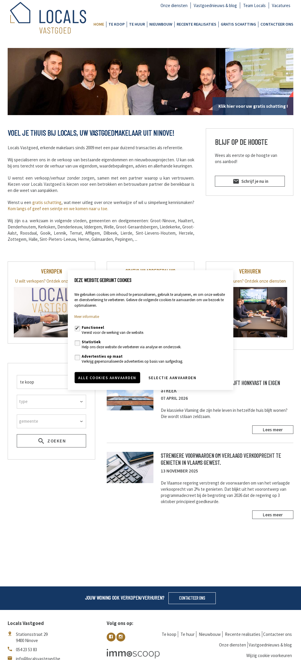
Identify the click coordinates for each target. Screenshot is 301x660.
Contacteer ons (276, 24)
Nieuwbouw (160, 24)
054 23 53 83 (26, 649)
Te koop (116, 24)
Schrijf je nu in (250, 182)
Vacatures (281, 5)
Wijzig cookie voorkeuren (269, 655)
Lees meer (273, 429)
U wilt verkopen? (30, 281)
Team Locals (254, 5)
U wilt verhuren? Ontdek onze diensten (250, 281)
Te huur (137, 24)
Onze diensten (174, 5)
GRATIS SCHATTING (238, 24)
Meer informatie (86, 316)
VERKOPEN (51, 271)
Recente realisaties (196, 24)
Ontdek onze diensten (67, 281)
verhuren (249, 271)
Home (98, 24)
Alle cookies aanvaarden (107, 377)
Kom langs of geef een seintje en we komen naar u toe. (58, 208)
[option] (151, 81)
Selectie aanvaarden (172, 377)
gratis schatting (47, 202)
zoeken (51, 442)
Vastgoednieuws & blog (215, 5)
